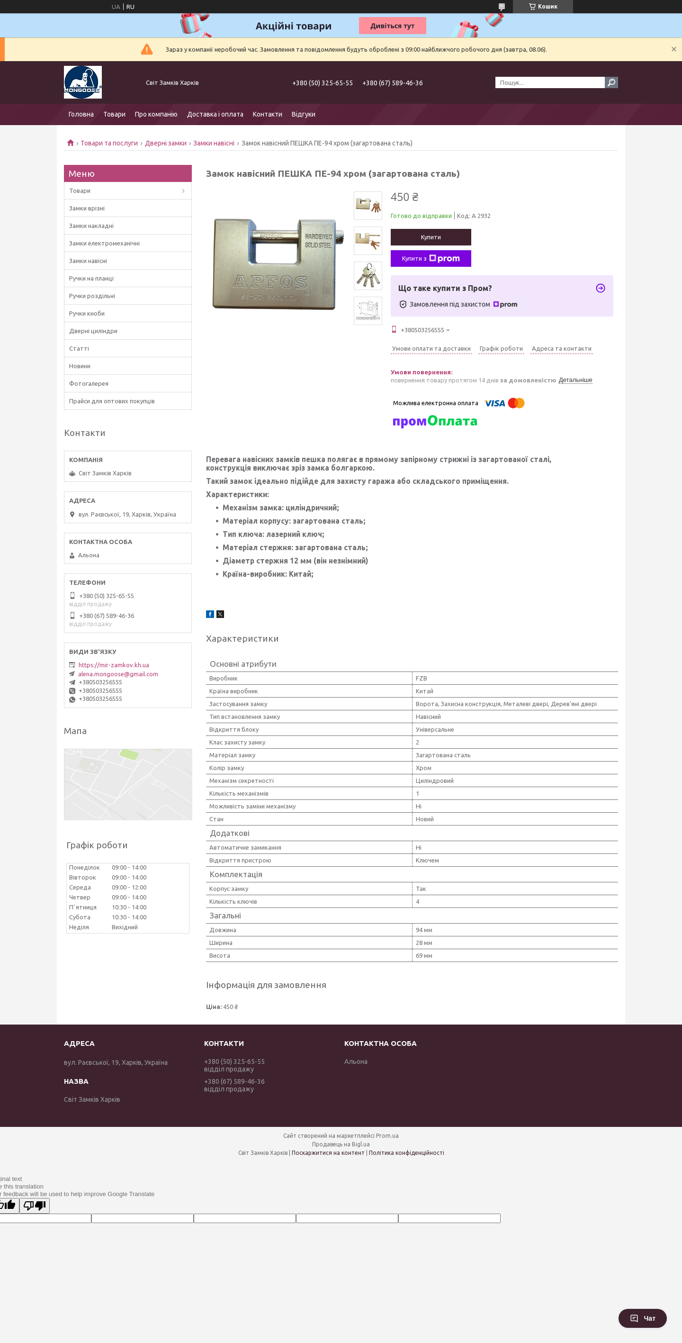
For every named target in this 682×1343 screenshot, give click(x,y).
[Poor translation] (34, 1206)
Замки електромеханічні (104, 243)
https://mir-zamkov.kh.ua (114, 665)
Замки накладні (91, 225)
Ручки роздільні (92, 295)
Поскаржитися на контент (328, 1153)
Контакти (267, 114)
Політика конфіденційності (406, 1153)
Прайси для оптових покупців (112, 401)
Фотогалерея (88, 383)
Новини (79, 366)
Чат (642, 1318)
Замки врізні (87, 208)
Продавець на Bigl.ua (341, 1144)
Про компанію (156, 114)
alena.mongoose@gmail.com (118, 674)
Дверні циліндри (93, 330)
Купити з (431, 258)
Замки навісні (213, 143)
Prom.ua (387, 1136)
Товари (114, 114)
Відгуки (303, 114)
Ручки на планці (91, 278)
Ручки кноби (87, 313)
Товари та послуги (109, 143)
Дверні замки (166, 143)
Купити (431, 237)
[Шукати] (611, 82)
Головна (81, 114)
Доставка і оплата (215, 114)
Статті (79, 348)
